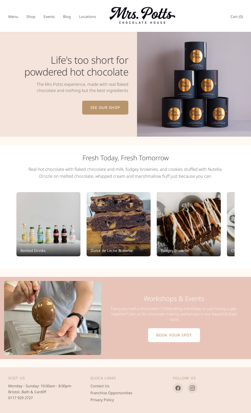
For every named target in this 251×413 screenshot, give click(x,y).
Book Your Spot (174, 335)
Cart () (237, 16)
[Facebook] (178, 388)
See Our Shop (105, 107)
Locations (87, 16)
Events (49, 16)
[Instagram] (192, 388)
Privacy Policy (102, 399)
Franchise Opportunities (111, 392)
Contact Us (99, 385)
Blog (67, 16)
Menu (13, 16)
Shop (30, 16)
